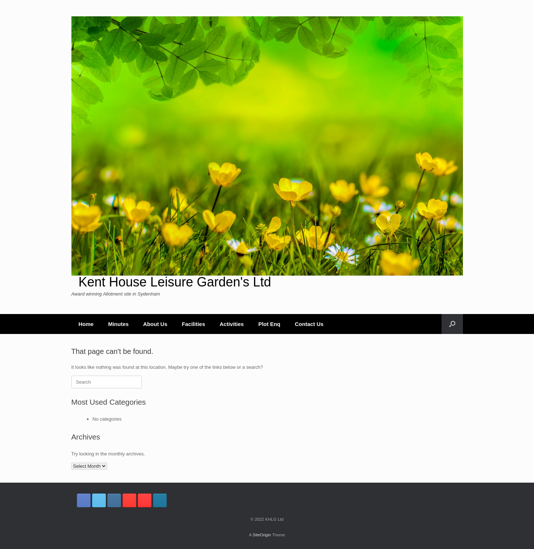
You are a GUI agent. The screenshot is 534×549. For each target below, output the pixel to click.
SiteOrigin (262, 535)
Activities (232, 324)
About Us (155, 324)
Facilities (193, 324)
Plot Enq (269, 324)
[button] (452, 324)
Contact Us (309, 324)
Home (86, 324)
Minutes (118, 324)
